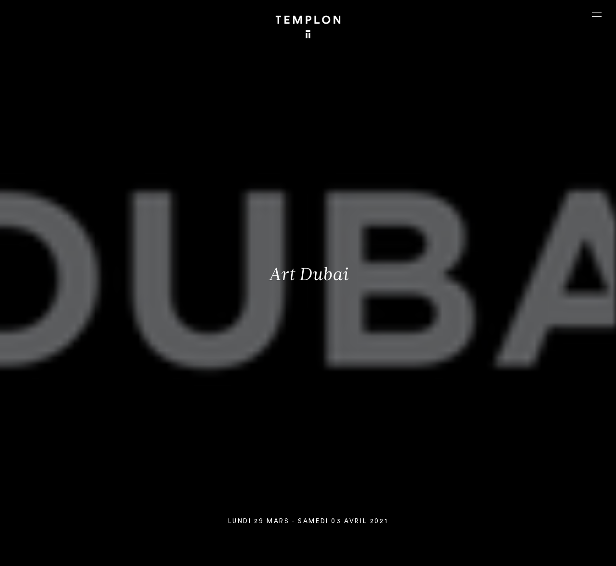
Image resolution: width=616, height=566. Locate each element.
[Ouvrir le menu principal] (596, 14)
